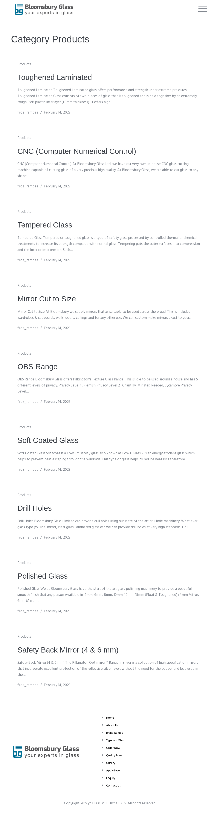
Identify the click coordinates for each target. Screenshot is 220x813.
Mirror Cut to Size (46, 298)
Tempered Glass (44, 225)
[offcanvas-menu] (202, 9)
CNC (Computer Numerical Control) (76, 151)
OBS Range (37, 366)
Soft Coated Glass (47, 440)
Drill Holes (34, 508)
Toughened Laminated (54, 77)
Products (24, 64)
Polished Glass (42, 576)
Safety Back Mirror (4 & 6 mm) (68, 650)
